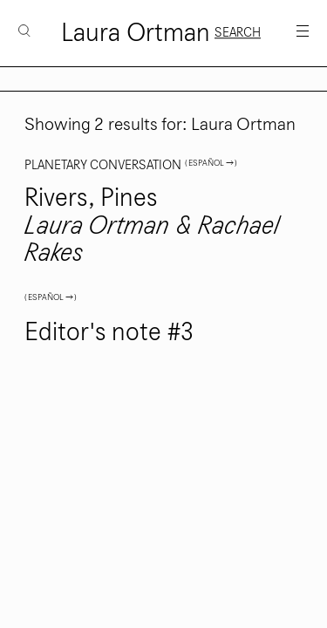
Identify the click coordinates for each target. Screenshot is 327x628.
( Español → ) (211, 163)
